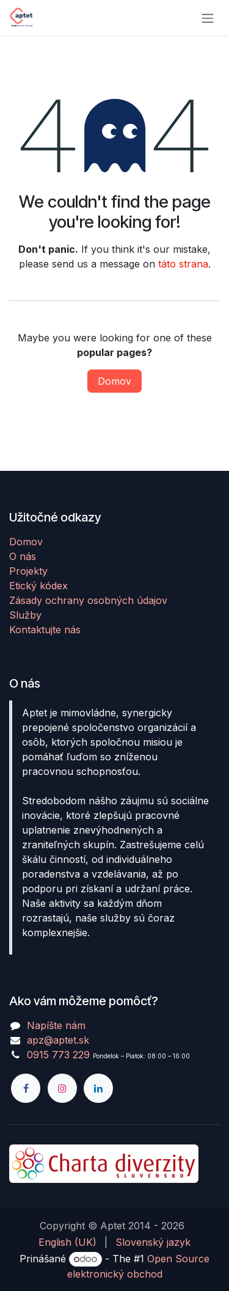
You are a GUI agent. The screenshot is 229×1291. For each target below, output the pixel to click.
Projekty (28, 571)
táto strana (183, 264)
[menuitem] (67, 1242)
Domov (114, 381)
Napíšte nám (56, 1025)
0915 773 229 (58, 1055)
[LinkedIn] (98, 1088)
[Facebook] (25, 1088)
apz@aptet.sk (58, 1040)
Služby (25, 615)
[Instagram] (62, 1088)
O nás (22, 556)
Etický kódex (38, 586)
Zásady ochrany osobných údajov (88, 600)
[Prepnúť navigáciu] (207, 18)
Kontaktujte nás (45, 630)
